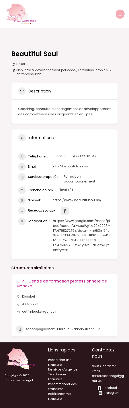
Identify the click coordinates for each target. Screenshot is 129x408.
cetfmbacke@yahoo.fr (40, 311)
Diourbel (28, 296)
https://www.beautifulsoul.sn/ (77, 200)
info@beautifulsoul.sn (70, 166)
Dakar (20, 64)
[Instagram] (108, 393)
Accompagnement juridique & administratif (55, 329)
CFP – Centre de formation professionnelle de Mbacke (61, 283)
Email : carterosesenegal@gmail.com (108, 376)
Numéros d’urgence (62, 369)
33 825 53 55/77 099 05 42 (74, 156)
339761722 (30, 304)
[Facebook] (107, 388)
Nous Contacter (104, 366)
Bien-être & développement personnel (46, 70)
